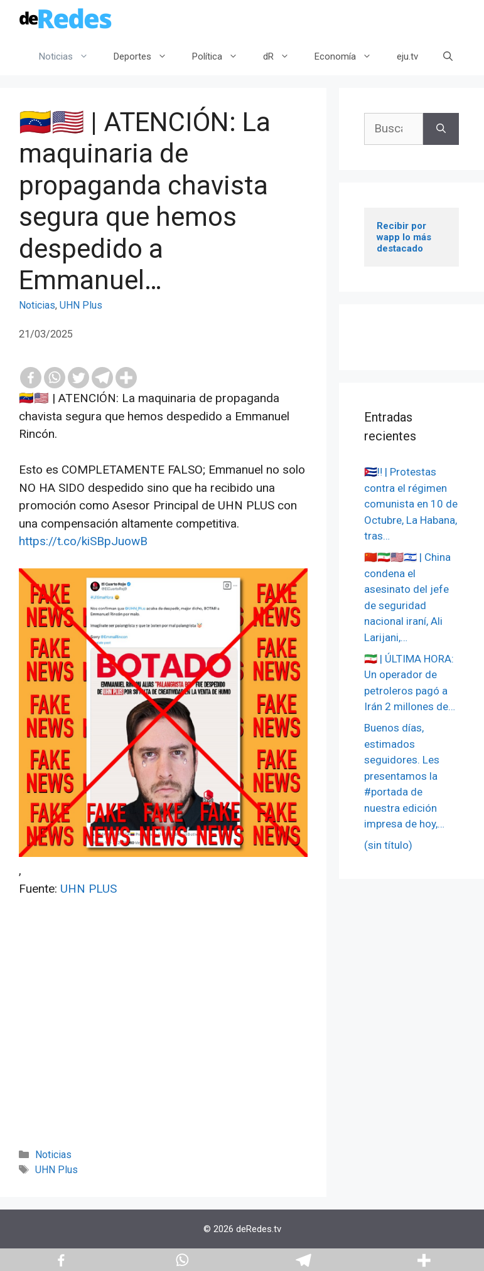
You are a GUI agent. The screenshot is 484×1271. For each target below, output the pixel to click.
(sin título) (388, 845)
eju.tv (407, 56)
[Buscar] (441, 129)
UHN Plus (81, 305)
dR (282, 56)
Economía (349, 56)
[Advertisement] (163, 1039)
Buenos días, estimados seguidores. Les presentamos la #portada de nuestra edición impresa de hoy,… (404, 775)
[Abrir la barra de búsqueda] (448, 56)
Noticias (70, 56)
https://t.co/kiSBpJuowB (83, 541)
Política (221, 56)
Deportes (147, 56)
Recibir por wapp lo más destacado (405, 237)
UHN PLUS (88, 888)
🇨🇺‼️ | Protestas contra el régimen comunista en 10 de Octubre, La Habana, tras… (411, 503)
